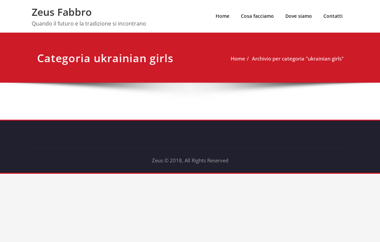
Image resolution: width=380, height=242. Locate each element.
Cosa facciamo (257, 16)
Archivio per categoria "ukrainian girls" (292, 58)
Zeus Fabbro (62, 12)
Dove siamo (298, 16)
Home (222, 16)
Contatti (333, 16)
